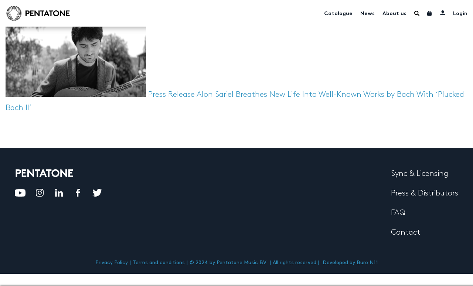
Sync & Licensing (419, 173)
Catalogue (338, 13)
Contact (405, 232)
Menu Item (416, 13)
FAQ (398, 213)
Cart (429, 13)
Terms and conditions (159, 262)
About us (394, 13)
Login (460, 13)
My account (442, 12)
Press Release (171, 94)
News (367, 13)
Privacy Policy (111, 262)
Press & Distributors (424, 193)
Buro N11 (367, 262)
